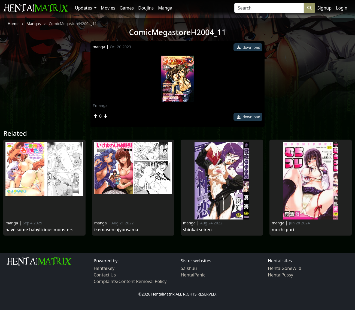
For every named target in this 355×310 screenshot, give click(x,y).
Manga (165, 8)
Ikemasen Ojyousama (116, 229)
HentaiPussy (280, 275)
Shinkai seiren (197, 229)
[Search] (269, 8)
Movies (108, 8)
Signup (324, 8)
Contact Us (105, 275)
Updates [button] (84, 8)
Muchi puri (283, 229)
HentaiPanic (193, 275)
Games (127, 8)
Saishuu (189, 268)
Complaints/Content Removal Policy (130, 281)
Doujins (146, 8)
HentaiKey (104, 268)
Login (341, 8)
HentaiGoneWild (284, 268)
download (248, 47)
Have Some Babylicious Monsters (39, 229)
